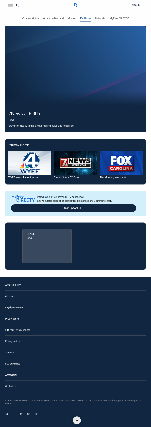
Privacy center (12, 318)
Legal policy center (14, 307)
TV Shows (85, 18)
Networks (100, 18)
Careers (9, 296)
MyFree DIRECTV (119, 18)
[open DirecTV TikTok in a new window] (43, 414)
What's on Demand (53, 18)
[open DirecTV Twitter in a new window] (21, 414)
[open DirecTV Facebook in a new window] (14, 414)
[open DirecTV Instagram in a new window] (28, 414)
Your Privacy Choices (20, 329)
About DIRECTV (13, 284)
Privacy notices (12, 341)
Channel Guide (30, 18)
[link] (29, 163)
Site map (9, 352)
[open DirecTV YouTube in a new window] (35, 414)
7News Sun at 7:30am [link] (66, 177)
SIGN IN (136, 5)
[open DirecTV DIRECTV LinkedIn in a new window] (6, 414)
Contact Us (10, 386)
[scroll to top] (77, 420)
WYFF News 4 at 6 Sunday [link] (23, 177)
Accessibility (11, 374)
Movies (72, 18)
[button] (10, 5)
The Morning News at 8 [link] (113, 177)
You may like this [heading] (18, 145)
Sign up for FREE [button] (73, 208)
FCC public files (12, 363)
